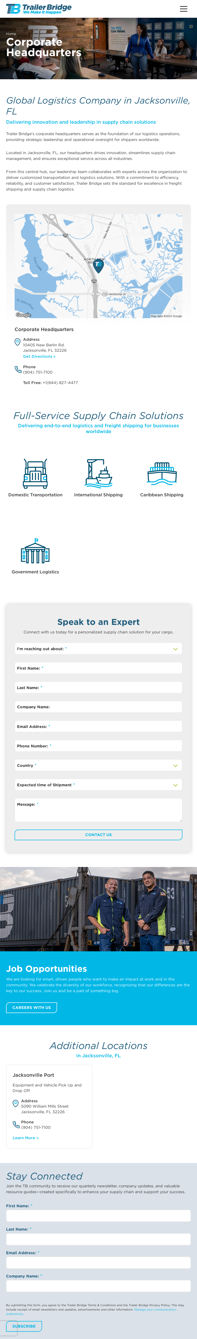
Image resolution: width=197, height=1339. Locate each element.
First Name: (29, 668)
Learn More (24, 1138)
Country (25, 765)
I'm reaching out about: (41, 649)
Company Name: (33, 707)
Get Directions (37, 356)
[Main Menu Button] (183, 8)
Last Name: (28, 687)
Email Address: (32, 726)
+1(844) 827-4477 (60, 382)
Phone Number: (33, 746)
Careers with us (31, 1007)
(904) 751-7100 (37, 372)
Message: (26, 804)
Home (11, 34)
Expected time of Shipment (45, 785)
